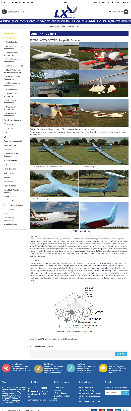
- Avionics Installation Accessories (13, 47)
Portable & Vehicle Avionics (11, 191)
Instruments (9, 173)
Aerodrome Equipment (13, 120)
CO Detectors (9, 124)
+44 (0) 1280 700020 (37, 388)
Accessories (9, 34)
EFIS (5, 133)
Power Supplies (10, 197)
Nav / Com (8, 177)
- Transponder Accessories (10, 114)
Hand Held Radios (11, 169)
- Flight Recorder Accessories (11, 60)
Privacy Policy (86, 388)
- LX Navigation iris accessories (12, 84)
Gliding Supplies (10, 160)
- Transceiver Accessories (10, 108)
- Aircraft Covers (11, 38)
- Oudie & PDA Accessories (10, 95)
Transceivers (9, 201)
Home (56, 399)
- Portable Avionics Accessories (12, 101)
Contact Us (59, 388)
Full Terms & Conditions (90, 393)
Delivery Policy (86, 391)
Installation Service (11, 224)
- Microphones (10, 90)
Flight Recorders (11, 145)
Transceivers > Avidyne (13, 205)
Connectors (8, 128)
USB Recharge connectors (9, 219)
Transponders (9, 209)
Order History (60, 393)
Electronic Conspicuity (13, 141)
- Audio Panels (10, 42)
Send (125, 393)
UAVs (6, 214)
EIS (5, 137)
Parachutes (8, 182)
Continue (121, 354)
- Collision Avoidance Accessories (13, 54)
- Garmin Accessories (13, 66)
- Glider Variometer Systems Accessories (13, 71)
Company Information (89, 402)
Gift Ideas (8, 150)
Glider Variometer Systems (11, 155)
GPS (5, 165)
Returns (57, 391)
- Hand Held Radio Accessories (12, 78)
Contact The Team (62, 396)
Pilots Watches (10, 186)
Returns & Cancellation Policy (89, 397)
